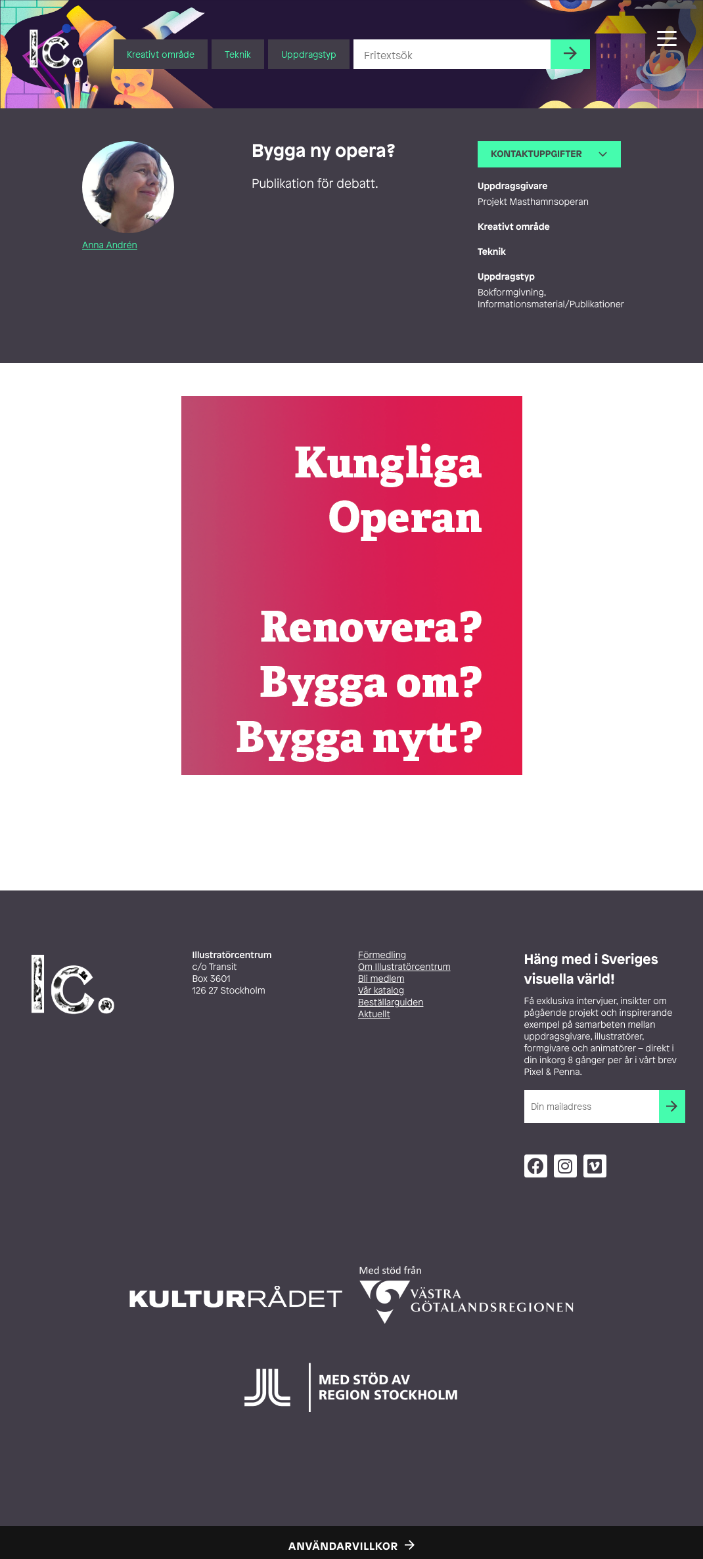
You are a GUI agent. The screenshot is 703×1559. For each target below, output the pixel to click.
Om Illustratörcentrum (404, 967)
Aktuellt (374, 1014)
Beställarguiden (390, 1002)
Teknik (238, 54)
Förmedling (382, 955)
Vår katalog (381, 990)
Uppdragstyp (308, 54)
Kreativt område (160, 54)
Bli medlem (381, 979)
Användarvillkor (343, 1546)
